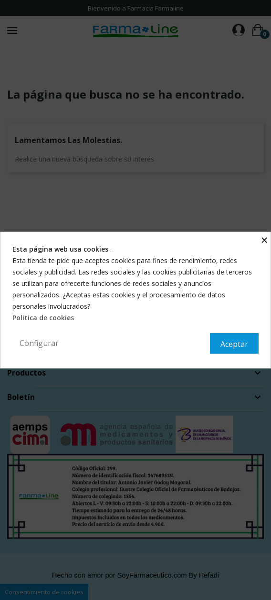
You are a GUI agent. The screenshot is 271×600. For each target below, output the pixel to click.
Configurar (39, 343)
